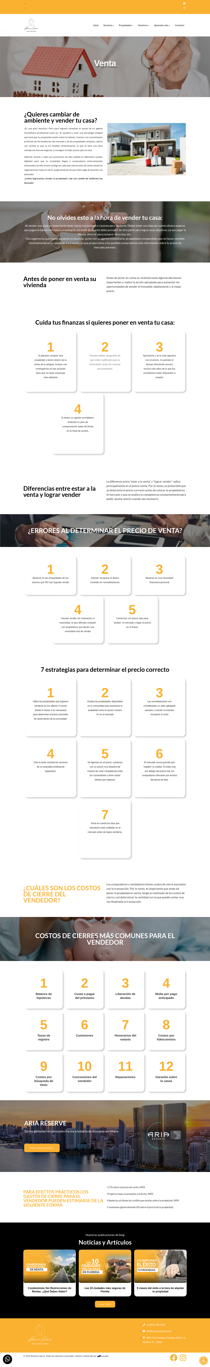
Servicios (108, 25)
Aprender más (162, 25)
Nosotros (143, 25)
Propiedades (126, 25)
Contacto (179, 25)
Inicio (96, 25)
